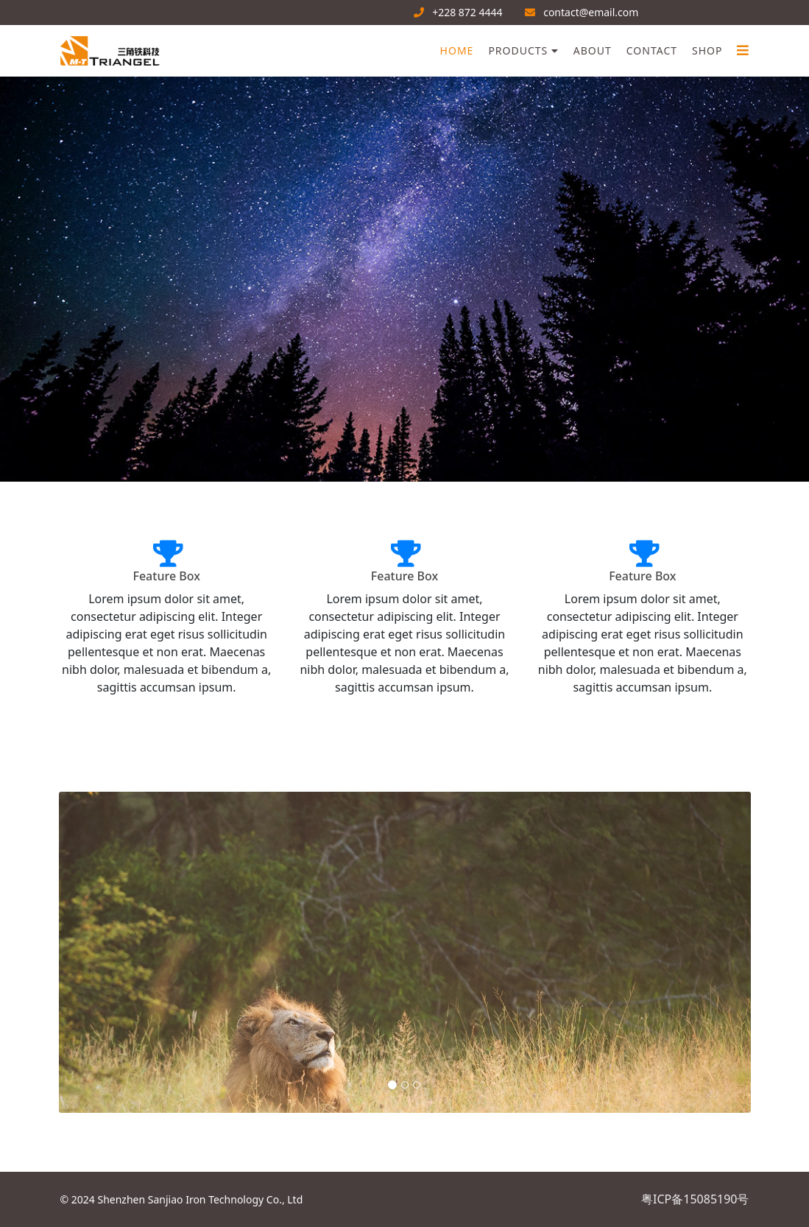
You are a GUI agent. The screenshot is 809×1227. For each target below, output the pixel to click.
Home (457, 50)
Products (518, 50)
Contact (651, 50)
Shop (707, 50)
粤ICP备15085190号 (695, 1199)
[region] (404, 279)
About (592, 50)
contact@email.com (590, 12)
